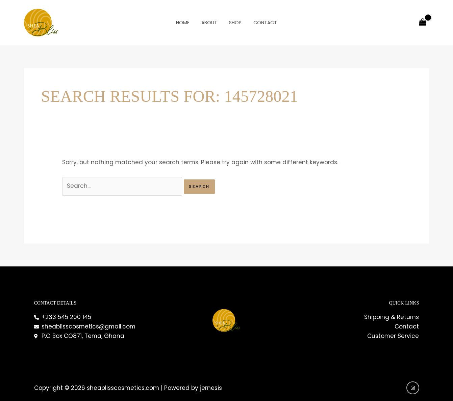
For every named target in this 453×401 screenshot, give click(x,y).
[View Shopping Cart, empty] (422, 22)
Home (186, 22)
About (211, 22)
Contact (262, 22)
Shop (234, 22)
